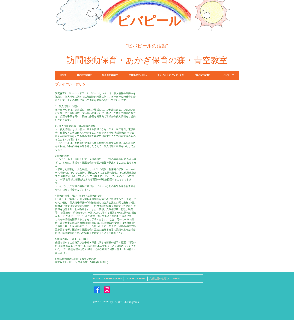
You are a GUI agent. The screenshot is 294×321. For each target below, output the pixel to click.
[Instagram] (107, 289)
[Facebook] (97, 289)
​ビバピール (149, 21)
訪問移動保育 (92, 60)
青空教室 (211, 60)
